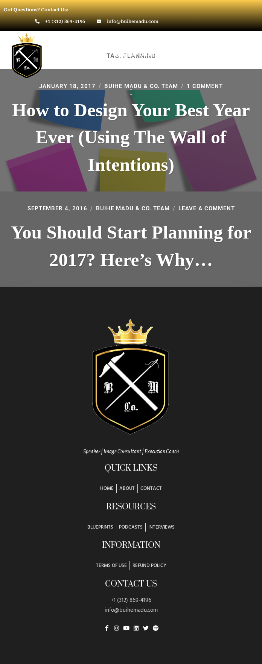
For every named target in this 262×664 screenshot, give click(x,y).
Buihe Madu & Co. (150, 53)
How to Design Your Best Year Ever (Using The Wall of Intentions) (131, 137)
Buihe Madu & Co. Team (132, 208)
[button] (130, 92)
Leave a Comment (210, 208)
